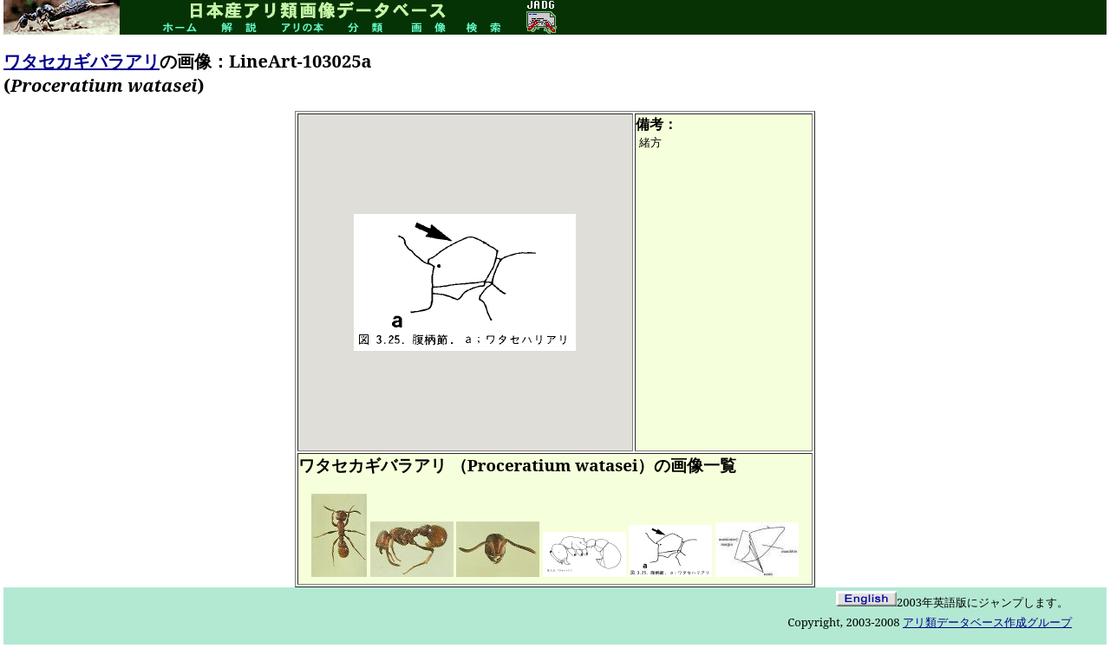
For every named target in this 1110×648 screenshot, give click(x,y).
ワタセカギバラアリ (81, 61)
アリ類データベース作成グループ (987, 622)
